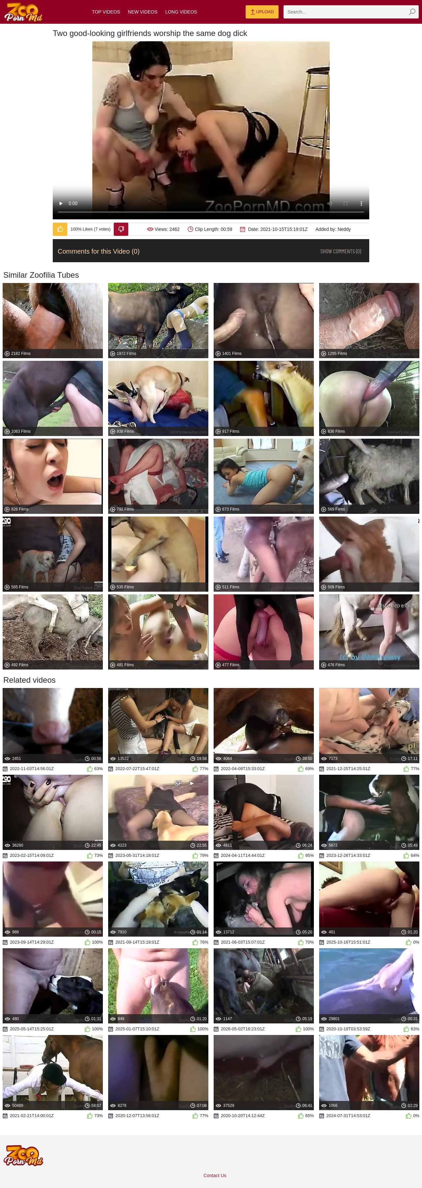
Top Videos (106, 12)
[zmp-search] (351, 11)
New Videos (142, 12)
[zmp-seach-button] (412, 11)
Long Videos (181, 12)
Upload (262, 12)
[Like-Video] (60, 229)
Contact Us (214, 1175)
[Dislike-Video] (121, 229)
